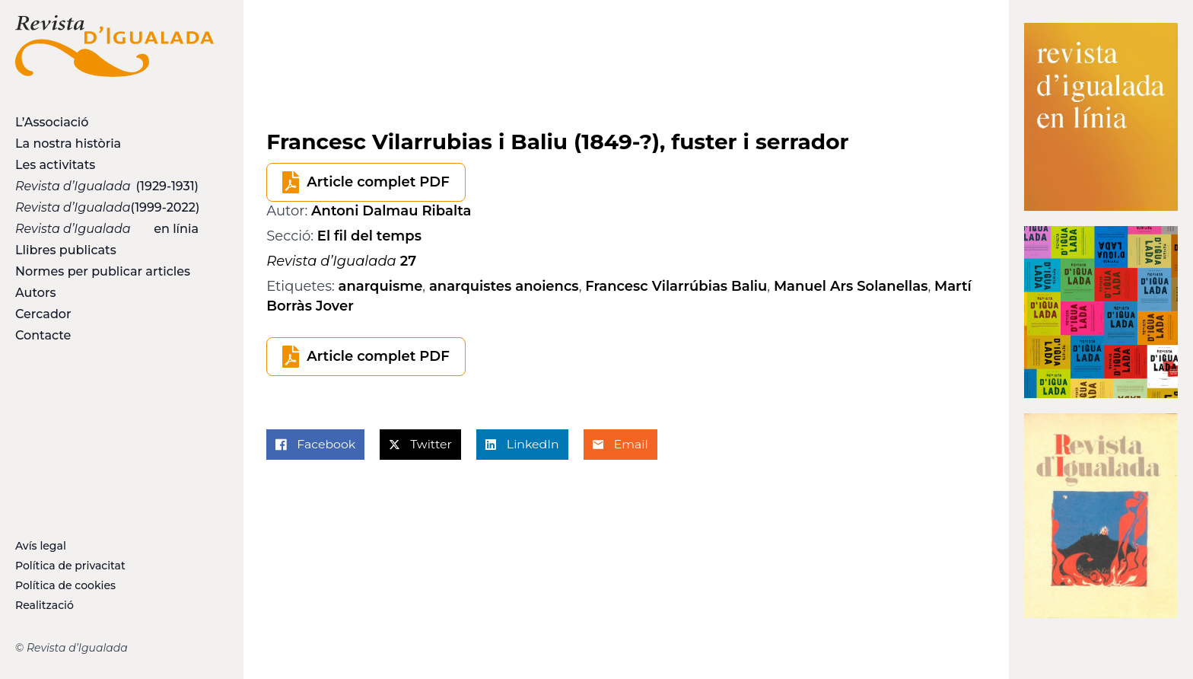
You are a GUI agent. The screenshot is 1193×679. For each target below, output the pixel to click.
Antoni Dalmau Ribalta (391, 210)
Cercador (43, 314)
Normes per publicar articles (102, 271)
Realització (44, 605)
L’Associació (51, 122)
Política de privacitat (70, 565)
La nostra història (68, 143)
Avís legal (40, 546)
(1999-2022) (107, 207)
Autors (35, 292)
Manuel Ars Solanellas (851, 286)
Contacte (43, 335)
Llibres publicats (65, 250)
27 (341, 261)
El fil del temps (369, 236)
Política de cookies (65, 585)
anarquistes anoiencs (504, 286)
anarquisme (381, 286)
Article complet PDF (378, 182)
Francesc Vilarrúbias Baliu (676, 286)
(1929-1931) (107, 186)
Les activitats (55, 165)
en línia (107, 229)
